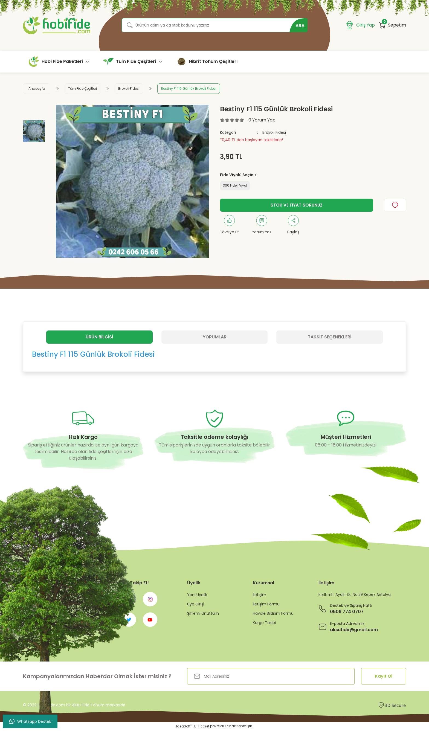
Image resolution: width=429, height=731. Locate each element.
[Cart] (392, 25)
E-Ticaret (201, 727)
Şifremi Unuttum (203, 613)
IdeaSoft (184, 727)
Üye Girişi (195, 604)
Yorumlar (215, 337)
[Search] (214, 25)
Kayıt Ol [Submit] (383, 677)
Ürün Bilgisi (99, 337)
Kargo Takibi (264, 622)
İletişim (259, 594)
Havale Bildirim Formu (273, 613)
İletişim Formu (266, 604)
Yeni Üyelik (197, 594)
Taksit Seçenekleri (329, 337)
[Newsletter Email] (271, 677)
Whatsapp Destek (30, 721)
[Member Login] (360, 25)
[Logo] (56, 25)
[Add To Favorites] (395, 205)
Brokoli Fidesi (274, 132)
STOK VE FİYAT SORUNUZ (296, 205)
